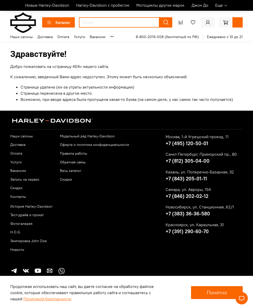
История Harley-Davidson (31, 206)
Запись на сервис (24, 179)
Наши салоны (21, 36)
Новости (17, 249)
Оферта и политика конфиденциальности (94, 144)
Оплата (63, 36)
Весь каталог (71, 170)
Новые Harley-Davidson (47, 5)
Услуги (79, 36)
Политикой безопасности (47, 298)
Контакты (18, 196)
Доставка (45, 36)
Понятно (217, 292)
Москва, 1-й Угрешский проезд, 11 (197, 136)
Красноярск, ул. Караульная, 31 (195, 224)
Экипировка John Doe (28, 241)
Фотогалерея (21, 223)
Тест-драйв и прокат (27, 215)
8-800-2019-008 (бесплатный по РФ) (167, 36)
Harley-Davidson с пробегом (102, 5)
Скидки (16, 188)
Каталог (58, 22)
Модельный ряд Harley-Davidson (87, 136)
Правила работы (73, 153)
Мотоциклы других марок (160, 5)
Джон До (200, 5)
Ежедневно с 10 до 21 (225, 36)
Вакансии (97, 36)
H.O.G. (15, 232)
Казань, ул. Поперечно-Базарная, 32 (200, 171)
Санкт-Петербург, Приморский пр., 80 (201, 154)
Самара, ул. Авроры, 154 (188, 189)
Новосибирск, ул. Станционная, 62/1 (200, 206)
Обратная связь (73, 162)
